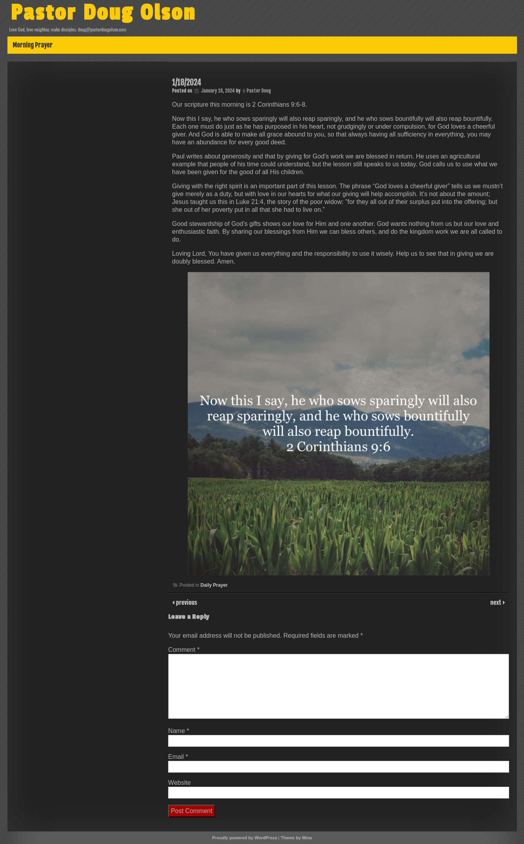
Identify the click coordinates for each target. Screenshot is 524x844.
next (496, 602)
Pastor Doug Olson (103, 13)
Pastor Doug (259, 91)
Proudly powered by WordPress (244, 837)
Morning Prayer (33, 45)
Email (178, 756)
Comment (183, 649)
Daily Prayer (213, 585)
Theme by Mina (296, 837)
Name (178, 731)
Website (179, 782)
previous (185, 602)
